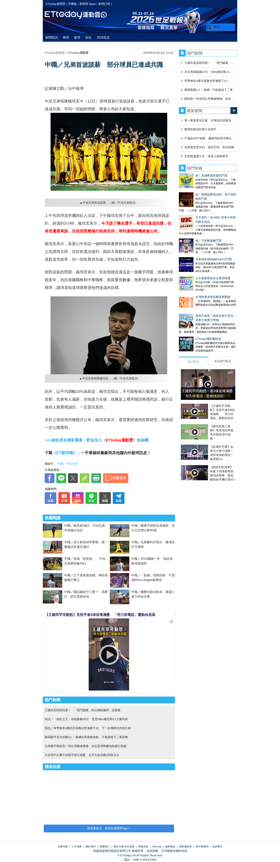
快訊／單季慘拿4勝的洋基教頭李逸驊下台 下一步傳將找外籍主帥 (88, 728)
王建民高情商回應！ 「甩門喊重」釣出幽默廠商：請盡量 (83, 710)
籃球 (77, 37)
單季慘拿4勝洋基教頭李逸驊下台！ (207, 80)
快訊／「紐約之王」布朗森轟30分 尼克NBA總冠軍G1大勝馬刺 (86, 719)
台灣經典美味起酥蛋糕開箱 (196, 265)
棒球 (66, 37)
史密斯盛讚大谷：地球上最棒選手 (206, 156)
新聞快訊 (51, 37)
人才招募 (77, 846)
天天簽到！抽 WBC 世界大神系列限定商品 (206, 205)
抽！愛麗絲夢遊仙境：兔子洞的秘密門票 (205, 190)
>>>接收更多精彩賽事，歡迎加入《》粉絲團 (97, 440)
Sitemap (157, 846)
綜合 (88, 37)
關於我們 (91, 846)
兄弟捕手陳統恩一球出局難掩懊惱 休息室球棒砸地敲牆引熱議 (85, 746)
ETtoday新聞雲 (55, 3)
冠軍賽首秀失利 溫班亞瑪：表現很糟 (209, 147)
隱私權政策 (185, 846)
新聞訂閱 (104, 3)
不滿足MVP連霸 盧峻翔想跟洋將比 (208, 138)
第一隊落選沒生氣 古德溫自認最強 (207, 120)
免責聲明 (217, 846)
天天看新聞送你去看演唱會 (196, 250)
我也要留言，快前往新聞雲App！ (108, 828)
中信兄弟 (72, 463)
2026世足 (103, 37)
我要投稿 (63, 846)
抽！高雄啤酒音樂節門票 (195, 175)
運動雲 (79, 15)
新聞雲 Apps (88, 3)
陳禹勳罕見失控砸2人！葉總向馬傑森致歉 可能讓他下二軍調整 (86, 737)
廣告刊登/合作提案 (124, 846)
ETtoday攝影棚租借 (191, 303)
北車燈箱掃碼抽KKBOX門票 (197, 235)
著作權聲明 (202, 846)
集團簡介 (105, 846)
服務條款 (170, 846)
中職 (60, 463)
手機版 (72, 3)
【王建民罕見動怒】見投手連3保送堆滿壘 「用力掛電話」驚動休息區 (100, 615)
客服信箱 (143, 846)
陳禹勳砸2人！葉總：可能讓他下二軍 (208, 89)
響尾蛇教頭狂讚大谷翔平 (200, 129)
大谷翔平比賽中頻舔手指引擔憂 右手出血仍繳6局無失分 (82, 755)
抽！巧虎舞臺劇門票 (192, 220)
